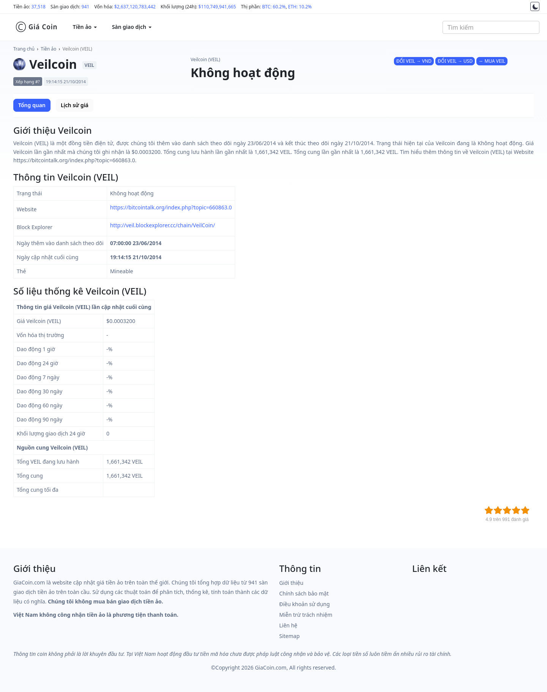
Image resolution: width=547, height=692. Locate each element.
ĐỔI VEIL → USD (455, 61)
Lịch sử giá (75, 105)
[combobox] (491, 27)
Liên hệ (288, 625)
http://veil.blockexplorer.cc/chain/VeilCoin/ (162, 225)
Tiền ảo (48, 49)
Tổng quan (32, 105)
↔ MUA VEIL (492, 61)
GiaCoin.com (270, 667)
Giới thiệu (291, 582)
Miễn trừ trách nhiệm (305, 614)
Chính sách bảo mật (304, 593)
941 (86, 6)
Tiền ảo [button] (84, 26)
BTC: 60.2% (274, 6)
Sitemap (289, 636)
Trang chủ (24, 49)
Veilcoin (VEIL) (77, 49)
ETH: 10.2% (299, 6)
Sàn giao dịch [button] (132, 26)
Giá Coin (36, 27)
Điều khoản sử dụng (304, 604)
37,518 (38, 6)
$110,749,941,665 (217, 6)
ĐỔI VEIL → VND (414, 61)
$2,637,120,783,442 (135, 6)
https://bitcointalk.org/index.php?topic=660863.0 (171, 207)
